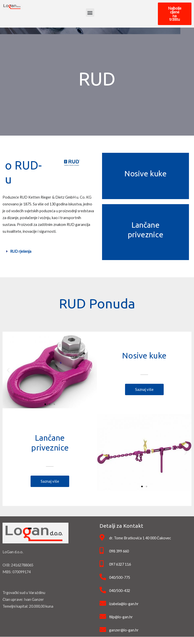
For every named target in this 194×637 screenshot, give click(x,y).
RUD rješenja (20, 251)
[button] (90, 13)
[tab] (48, 252)
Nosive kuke (145, 173)
